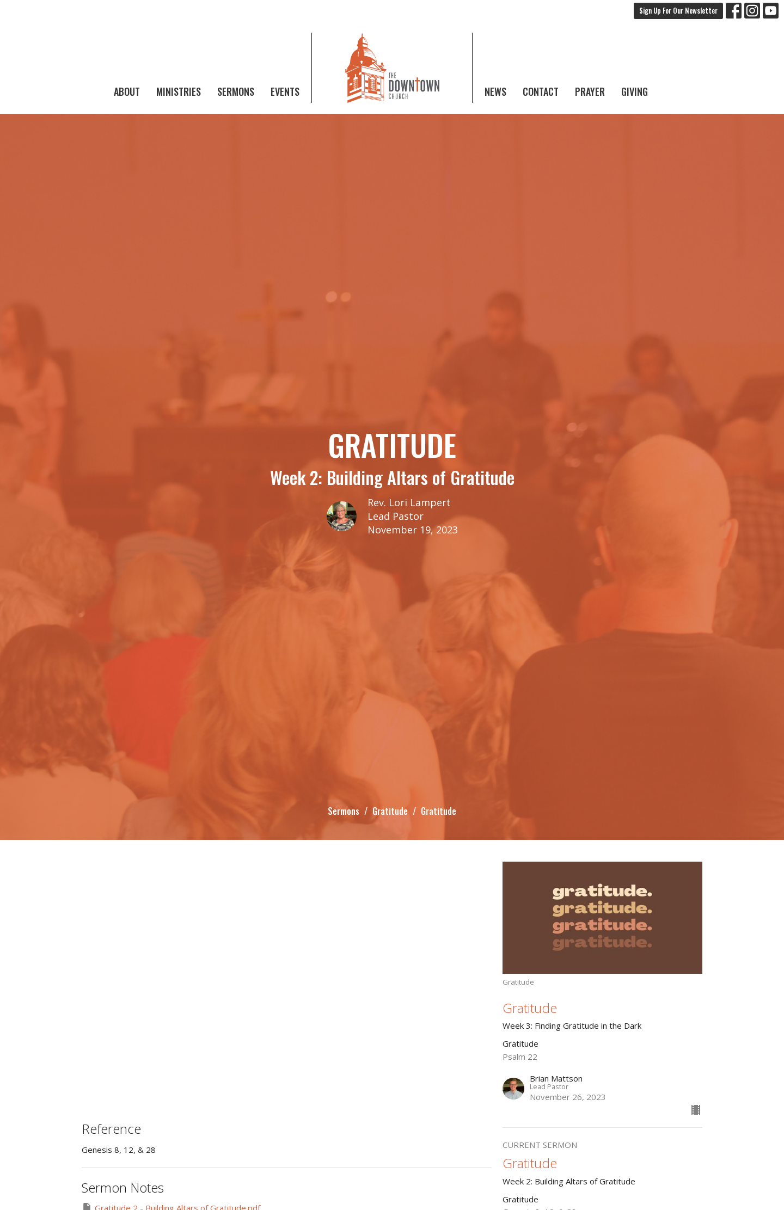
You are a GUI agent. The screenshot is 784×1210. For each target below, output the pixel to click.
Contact (541, 91)
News (495, 91)
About (127, 91)
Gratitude (390, 811)
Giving (634, 91)
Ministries (178, 91)
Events (285, 91)
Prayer (590, 91)
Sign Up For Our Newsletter (678, 10)
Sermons (235, 91)
